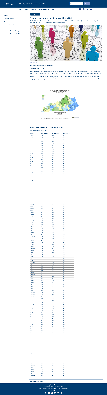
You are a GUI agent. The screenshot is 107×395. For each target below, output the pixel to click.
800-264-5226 (54, 388)
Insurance (6, 15)
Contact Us (53, 390)
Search (87, 3)
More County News (36, 381)
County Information (44, 9)
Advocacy (33, 9)
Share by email (34, 68)
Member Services (8, 21)
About (20, 9)
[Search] (76, 3)
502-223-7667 (46, 388)
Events (27, 9)
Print (42, 68)
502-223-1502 (64, 388)
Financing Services (9, 18)
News (53, 9)
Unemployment (35, 14)
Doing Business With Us (10, 25)
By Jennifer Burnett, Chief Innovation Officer (42, 65)
